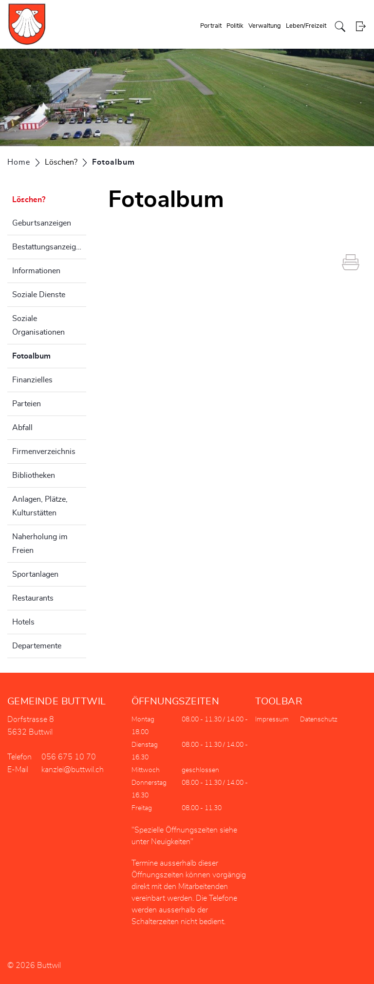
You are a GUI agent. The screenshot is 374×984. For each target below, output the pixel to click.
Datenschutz (318, 719)
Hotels (23, 622)
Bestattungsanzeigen (48, 247)
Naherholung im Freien (40, 543)
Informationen (36, 271)
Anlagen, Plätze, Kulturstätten (40, 506)
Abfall (22, 428)
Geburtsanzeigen (41, 223)
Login (361, 27)
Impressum (272, 719)
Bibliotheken (33, 475)
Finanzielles (32, 380)
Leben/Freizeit (306, 26)
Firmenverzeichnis (43, 451)
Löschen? (28, 200)
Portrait (211, 26)
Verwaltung (264, 26)
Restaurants (33, 598)
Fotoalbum (49, 354)
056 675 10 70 (68, 757)
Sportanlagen (35, 574)
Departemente (36, 646)
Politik (234, 26)
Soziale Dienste (38, 295)
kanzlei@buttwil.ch (72, 770)
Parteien (26, 404)
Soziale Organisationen (38, 325)
